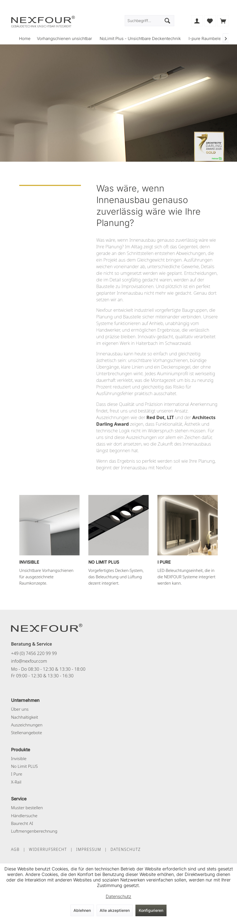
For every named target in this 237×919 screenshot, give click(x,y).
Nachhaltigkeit (24, 717)
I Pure (16, 774)
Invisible (18, 758)
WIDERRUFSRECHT (48, 849)
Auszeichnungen (26, 725)
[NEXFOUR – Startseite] (47, 627)
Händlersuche (24, 815)
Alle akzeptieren (115, 910)
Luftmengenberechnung (34, 831)
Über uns (20, 709)
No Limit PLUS (24, 766)
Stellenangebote (26, 732)
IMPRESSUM (88, 849)
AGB (15, 849)
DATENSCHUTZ (125, 849)
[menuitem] (223, 20)
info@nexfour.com (29, 661)
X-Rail (16, 782)
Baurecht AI (22, 823)
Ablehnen (82, 910)
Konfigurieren (151, 910)
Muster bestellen (27, 807)
